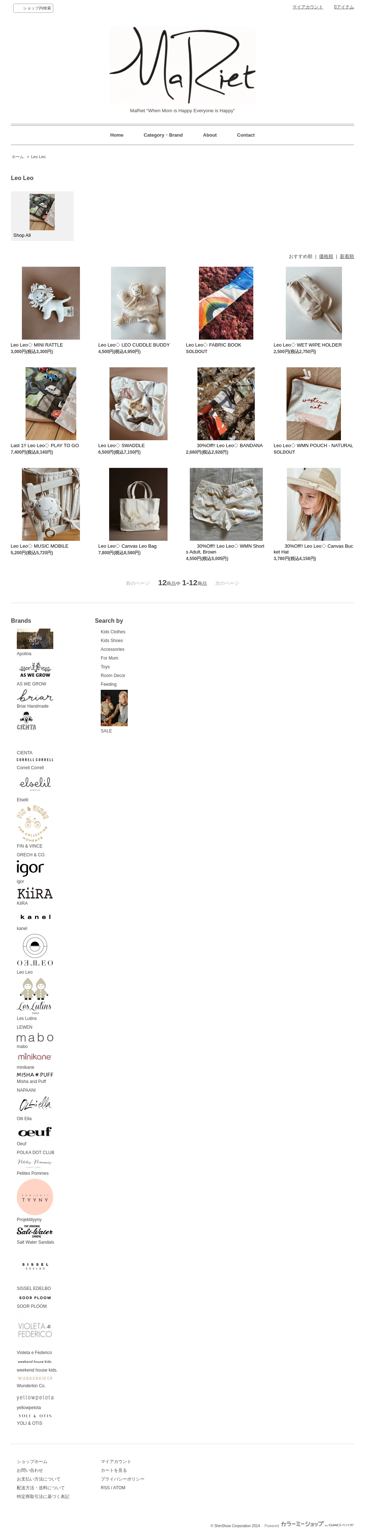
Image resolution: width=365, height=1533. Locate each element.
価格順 (326, 256)
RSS (105, 1487)
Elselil (35, 787)
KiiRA (35, 896)
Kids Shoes (112, 640)
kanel (35, 920)
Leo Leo (38, 157)
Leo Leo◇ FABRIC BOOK (214, 345)
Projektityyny (35, 1201)
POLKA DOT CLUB (35, 1152)
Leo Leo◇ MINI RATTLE (37, 345)
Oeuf (35, 1135)
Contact (246, 135)
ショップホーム (32, 1461)
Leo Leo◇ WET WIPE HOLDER (308, 345)
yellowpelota (35, 1401)
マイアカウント (307, 6)
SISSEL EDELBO (35, 1269)
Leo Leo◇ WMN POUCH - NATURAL (313, 445)
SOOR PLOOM (35, 1301)
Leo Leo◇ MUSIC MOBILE (39, 546)
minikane (35, 1061)
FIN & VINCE (33, 827)
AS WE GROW (35, 673)
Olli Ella (35, 1109)
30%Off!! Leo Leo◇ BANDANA (224, 445)
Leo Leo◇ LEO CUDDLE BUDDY (134, 345)
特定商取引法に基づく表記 (43, 1496)
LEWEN (24, 1027)
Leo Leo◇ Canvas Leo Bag (127, 546)
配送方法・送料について (41, 1487)
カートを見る (114, 1470)
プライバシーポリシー (123, 1479)
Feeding (108, 684)
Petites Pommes (35, 1167)
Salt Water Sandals (35, 1235)
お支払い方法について (39, 1479)
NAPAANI (26, 1090)
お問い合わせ (30, 1470)
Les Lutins (34, 999)
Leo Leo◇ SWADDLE (121, 445)
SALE (114, 712)
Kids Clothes (113, 631)
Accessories (112, 649)
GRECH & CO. (31, 854)
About (210, 135)
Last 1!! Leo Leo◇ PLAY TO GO (45, 445)
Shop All (34, 216)
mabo (35, 1041)
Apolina (35, 642)
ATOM (119, 1487)
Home (116, 135)
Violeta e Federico (35, 1334)
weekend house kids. (37, 1365)
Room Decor (113, 675)
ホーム (18, 157)
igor (30, 872)
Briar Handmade (35, 699)
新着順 (347, 256)
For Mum (109, 658)
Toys (105, 666)
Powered (309, 1526)
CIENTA (26, 733)
